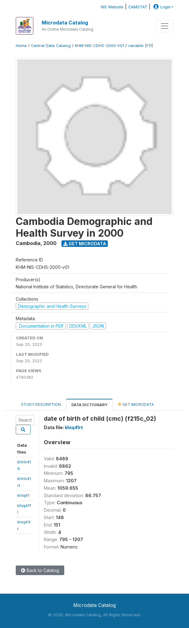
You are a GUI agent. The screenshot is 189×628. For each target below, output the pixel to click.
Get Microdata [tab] (136, 404)
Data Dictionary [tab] (89, 404)
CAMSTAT (137, 7)
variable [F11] (140, 45)
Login (161, 7)
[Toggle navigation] (164, 26)
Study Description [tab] (41, 404)
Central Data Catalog (51, 45)
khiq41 (23, 495)
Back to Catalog (40, 570)
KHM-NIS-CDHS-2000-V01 (99, 45)
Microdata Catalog (65, 22)
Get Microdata (84, 243)
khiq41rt (74, 427)
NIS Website (112, 7)
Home (21, 45)
